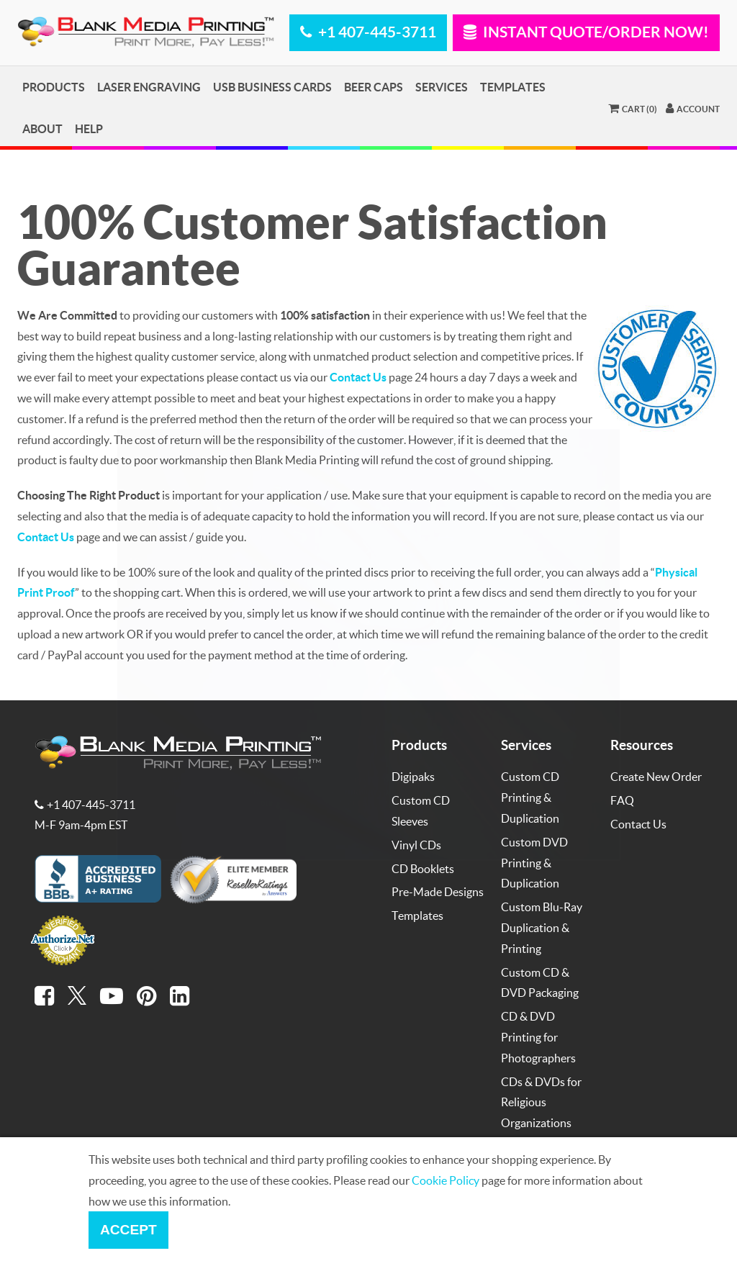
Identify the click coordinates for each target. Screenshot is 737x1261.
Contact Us (638, 824)
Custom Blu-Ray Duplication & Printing (541, 927)
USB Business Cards (272, 87)
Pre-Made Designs (438, 891)
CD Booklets (423, 868)
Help (89, 128)
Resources (641, 744)
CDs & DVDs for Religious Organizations (541, 1102)
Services (441, 87)
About (42, 128)
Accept (128, 1229)
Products (53, 87)
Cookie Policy (445, 1180)
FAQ (622, 800)
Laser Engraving (149, 87)
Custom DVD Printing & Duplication (534, 862)
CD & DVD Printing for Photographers (538, 1037)
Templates (513, 87)
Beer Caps (373, 87)
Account (693, 108)
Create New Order (656, 776)
